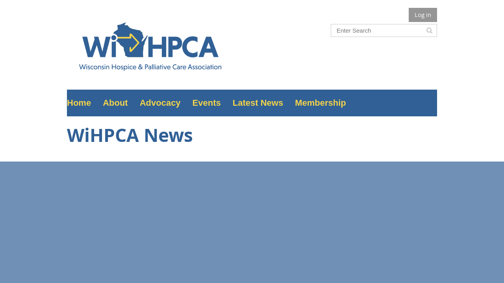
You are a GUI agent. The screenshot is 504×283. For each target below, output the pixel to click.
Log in (423, 14)
